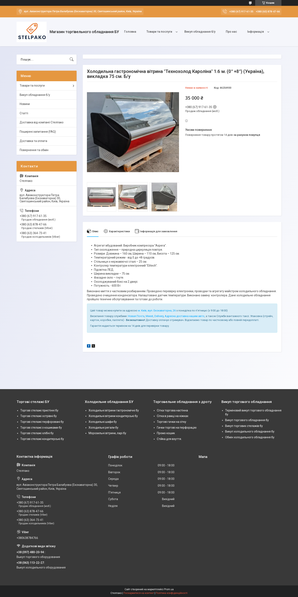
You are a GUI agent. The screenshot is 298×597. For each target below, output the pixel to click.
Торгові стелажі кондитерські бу (42, 439)
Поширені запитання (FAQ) (38, 131)
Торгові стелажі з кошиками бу (41, 427)
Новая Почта (136, 316)
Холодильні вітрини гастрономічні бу (114, 410)
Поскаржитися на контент (139, 593)
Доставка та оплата (33, 141)
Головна (130, 31)
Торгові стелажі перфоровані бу (42, 421)
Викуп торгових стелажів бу (244, 426)
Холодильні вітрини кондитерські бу (113, 416)
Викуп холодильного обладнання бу (249, 431)
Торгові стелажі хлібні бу (37, 433)
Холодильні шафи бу (103, 421)
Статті (24, 113)
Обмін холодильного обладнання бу (249, 437)
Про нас (231, 31)
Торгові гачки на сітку (171, 421)
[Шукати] (72, 59)
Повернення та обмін (34, 150)
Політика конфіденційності (171, 593)
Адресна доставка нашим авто (184, 316)
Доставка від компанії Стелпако (42, 122)
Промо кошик (166, 433)
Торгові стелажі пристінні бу (39, 410)
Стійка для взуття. (169, 439)
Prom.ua (169, 589)
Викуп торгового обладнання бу (247, 420)
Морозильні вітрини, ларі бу (107, 433)
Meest (149, 316)
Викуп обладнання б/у (199, 31)
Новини (25, 104)
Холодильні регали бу (103, 427)
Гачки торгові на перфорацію (177, 427)
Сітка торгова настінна (172, 410)
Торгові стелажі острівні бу (38, 416)
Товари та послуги (159, 31)
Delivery (158, 316)
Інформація (255, 31)
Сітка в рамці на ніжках (172, 416)
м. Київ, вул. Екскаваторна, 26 (157, 310)
